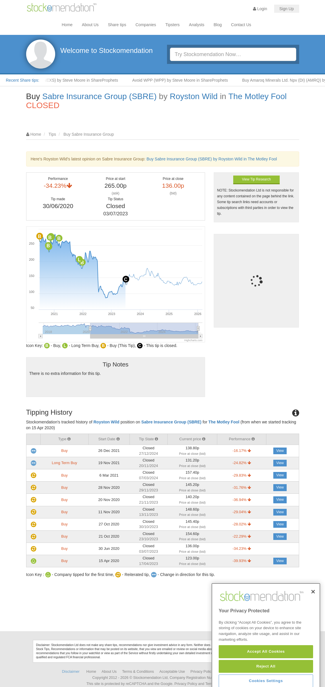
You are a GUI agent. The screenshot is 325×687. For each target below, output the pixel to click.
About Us (90, 24)
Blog (218, 24)
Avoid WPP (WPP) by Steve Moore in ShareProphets (185, 80)
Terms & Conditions (138, 672)
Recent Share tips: (22, 80)
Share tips (117, 24)
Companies (146, 24)
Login (260, 8)
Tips (52, 134)
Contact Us (241, 24)
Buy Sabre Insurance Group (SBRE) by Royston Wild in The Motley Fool (212, 159)
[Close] (313, 618)
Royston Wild (194, 96)
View (280, 451)
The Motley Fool (257, 96)
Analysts (196, 24)
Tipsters (172, 24)
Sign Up (286, 8)
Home (67, 24)
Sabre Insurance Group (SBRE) (99, 96)
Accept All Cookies (266, 678)
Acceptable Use (172, 672)
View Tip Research (256, 179)
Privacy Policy (202, 672)
